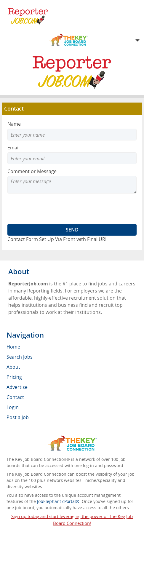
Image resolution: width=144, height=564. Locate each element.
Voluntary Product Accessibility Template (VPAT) (72, 558)
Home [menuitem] (13, 346)
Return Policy (82, 550)
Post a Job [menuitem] (18, 417)
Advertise (17, 387)
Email (13, 147)
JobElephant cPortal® (58, 501)
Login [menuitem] (13, 407)
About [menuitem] (13, 367)
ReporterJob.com (55, 541)
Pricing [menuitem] (14, 377)
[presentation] (52, 208)
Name (14, 124)
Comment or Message (32, 171)
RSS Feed (54, 550)
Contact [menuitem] (15, 397)
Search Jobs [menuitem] (20, 357)
